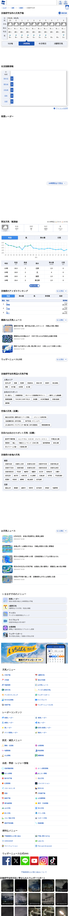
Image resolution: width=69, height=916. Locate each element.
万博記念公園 (55, 439)
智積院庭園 (8, 399)
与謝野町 (55, 488)
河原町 (22, 383)
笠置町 (7, 479)
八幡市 (57, 472)
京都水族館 (55, 399)
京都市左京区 (31, 464)
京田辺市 (8, 475)
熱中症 (6, 78)
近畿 (13, 7)
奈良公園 (56, 443)
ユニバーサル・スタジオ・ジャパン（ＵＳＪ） (33, 439)
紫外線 (6, 84)
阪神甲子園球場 (10, 439)
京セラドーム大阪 (10, 447)
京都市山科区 (54, 468)
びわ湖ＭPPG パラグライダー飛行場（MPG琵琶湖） (21, 425)
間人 (8, 313)
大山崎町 (33, 475)
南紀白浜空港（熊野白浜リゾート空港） (17, 417)
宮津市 (31, 488)
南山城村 (30, 479)
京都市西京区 (9, 472)
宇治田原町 (58, 475)
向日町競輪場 (45, 399)
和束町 (15, 479)
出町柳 (21, 387)
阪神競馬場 (46, 443)
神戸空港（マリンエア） (33, 421)
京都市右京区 (31, 468)
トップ (4, 7)
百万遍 (13, 387)
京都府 (21, 7)
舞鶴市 (16, 488)
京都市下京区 (9, 468)
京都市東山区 (54, 464)
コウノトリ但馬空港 (40, 417)
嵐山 (14, 443)
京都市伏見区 (43, 468)
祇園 (15, 383)
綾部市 (23, 488)
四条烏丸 (30, 383)
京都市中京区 (43, 464)
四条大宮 (39, 383)
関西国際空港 (46, 425)
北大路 (28, 387)
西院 (6, 387)
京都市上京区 (19, 464)
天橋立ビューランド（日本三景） (29, 443)
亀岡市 (26, 472)
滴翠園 (7, 403)
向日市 (41, 472)
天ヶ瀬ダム (8, 395)
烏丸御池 (55, 383)
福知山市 (8, 488)
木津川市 (24, 475)
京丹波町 (39, 479)
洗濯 (6, 101)
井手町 (50, 475)
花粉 (6, 95)
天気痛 (6, 90)
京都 (8, 309)
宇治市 (19, 472)
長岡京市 (49, 472)
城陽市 (34, 472)
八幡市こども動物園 (55, 395)
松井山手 (8, 383)
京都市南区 (20, 468)
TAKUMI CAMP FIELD (22, 399)
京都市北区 (8, 464)
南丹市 (16, 475)
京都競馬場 (19, 395)
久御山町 (42, 475)
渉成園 (35, 399)
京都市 (47, 383)
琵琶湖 (7, 443)
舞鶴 (8, 305)
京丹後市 (39, 488)
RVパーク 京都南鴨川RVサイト (35, 395)
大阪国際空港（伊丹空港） (13, 421)
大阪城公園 (23, 447)
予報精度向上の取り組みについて (34, 872)
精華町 (22, 479)
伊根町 (47, 488)
